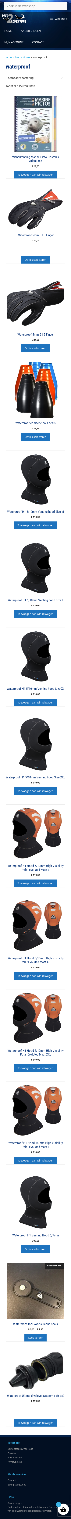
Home (8, 31)
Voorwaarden (15, 1457)
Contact (38, 42)
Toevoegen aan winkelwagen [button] (35, 174)
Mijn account (13, 42)
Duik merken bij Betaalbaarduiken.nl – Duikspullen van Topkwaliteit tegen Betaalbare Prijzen (34, 1509)
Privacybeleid (15, 1461)
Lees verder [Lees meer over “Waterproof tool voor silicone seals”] (35, 1337)
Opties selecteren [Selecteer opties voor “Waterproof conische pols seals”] (35, 437)
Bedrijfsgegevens (17, 1484)
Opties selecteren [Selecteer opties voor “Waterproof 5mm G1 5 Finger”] (35, 348)
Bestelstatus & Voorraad (20, 1448)
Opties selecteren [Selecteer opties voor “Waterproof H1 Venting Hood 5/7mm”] (35, 1249)
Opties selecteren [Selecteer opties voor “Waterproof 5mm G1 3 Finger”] (35, 259)
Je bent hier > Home (18, 57)
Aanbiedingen (31, 31)
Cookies (12, 1453)
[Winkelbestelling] (35, 78)
